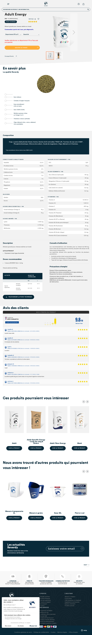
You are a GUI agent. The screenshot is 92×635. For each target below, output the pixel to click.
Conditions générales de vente (23, 632)
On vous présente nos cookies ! (10, 617)
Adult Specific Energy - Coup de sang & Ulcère (36, 441)
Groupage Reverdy (11, 56)
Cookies (53, 632)
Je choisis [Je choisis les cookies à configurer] (18, 626)
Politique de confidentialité (41, 632)
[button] (73, 32)
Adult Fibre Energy (58, 443)
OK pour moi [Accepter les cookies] (31, 626)
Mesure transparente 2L (14, 512)
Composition (8, 135)
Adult (14, 443)
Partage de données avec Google (11, 618)
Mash (79, 443)
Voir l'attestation (12, 322)
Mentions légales (62, 632)
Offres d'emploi (73, 632)
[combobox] (13, 34)
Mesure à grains (36, 513)
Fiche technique (11, 21)
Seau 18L (58, 513)
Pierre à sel (79, 513)
